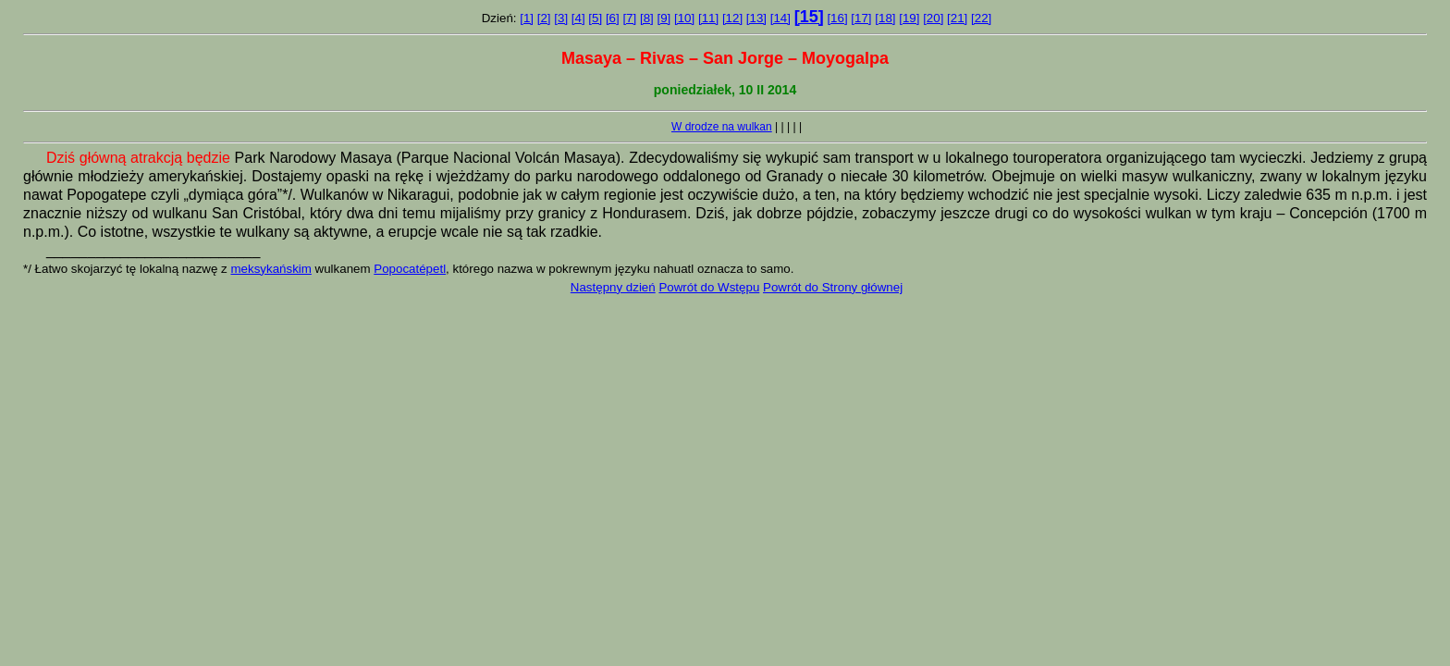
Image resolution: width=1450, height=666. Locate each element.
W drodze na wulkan (721, 126)
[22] (981, 18)
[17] (861, 18)
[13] (756, 18)
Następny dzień (613, 287)
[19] (909, 18)
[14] (780, 18)
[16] (837, 18)
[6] (613, 18)
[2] (544, 18)
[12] (732, 18)
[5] (595, 18)
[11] (708, 18)
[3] (561, 18)
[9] (663, 18)
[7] (629, 18)
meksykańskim (270, 269)
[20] (933, 18)
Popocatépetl (410, 269)
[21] (957, 18)
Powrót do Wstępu (708, 287)
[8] (647, 18)
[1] (527, 18)
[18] (885, 18)
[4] (578, 18)
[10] (684, 18)
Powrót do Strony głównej (833, 287)
